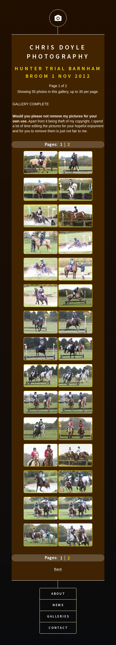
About (58, 592)
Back (58, 569)
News (58, 604)
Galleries (58, 615)
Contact (58, 627)
